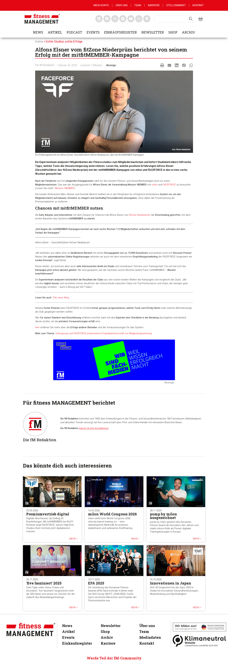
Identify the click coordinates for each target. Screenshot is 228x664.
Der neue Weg (61, 297)
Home (39, 41)
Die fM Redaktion (45, 65)
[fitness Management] (31, 629)
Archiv (188, 32)
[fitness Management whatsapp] (138, 18)
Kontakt (198, 5)
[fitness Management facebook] (107, 18)
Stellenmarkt (176, 5)
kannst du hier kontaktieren (94, 428)
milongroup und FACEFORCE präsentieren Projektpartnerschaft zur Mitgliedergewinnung (104, 333)
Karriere (154, 5)
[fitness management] (42, 19)
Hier (37, 327)
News (38, 32)
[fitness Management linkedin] (99, 18)
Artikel (55, 32)
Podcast (74, 32)
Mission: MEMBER (64, 188)
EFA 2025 (96, 583)
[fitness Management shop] (201, 19)
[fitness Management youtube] (130, 18)
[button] (162, 65)
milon (155, 184)
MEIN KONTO (101, 5)
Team (137, 5)
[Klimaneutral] (199, 640)
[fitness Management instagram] (114, 18)
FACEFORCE (169, 184)
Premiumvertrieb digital (47, 514)
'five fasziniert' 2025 (44, 583)
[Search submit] (190, 18)
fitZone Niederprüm (139, 214)
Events (93, 32)
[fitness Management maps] (146, 18)
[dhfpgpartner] (199, 627)
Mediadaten (150, 637)
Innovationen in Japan (170, 583)
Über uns (122, 5)
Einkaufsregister (120, 32)
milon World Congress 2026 (112, 514)
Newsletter (152, 32)
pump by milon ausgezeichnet (163, 516)
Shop (172, 32)
